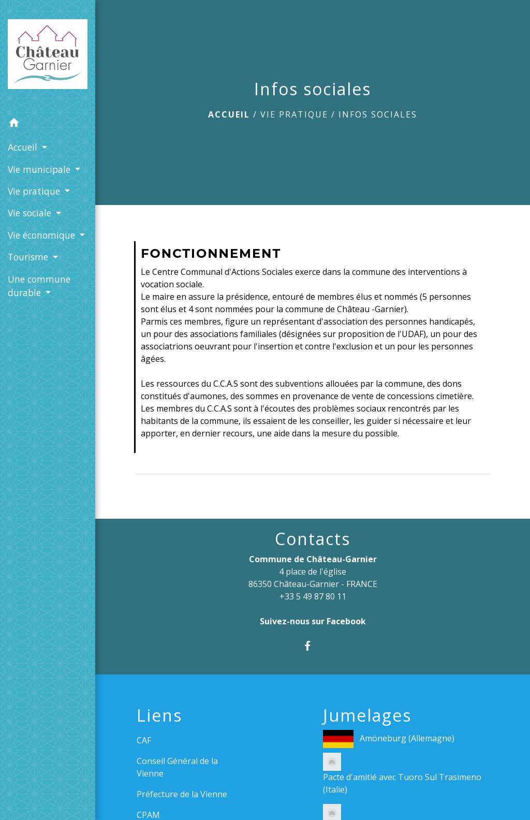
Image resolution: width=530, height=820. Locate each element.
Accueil (229, 114)
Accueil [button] (24, 147)
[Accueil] (47, 56)
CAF (144, 740)
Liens (159, 715)
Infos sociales (377, 114)
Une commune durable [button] (39, 286)
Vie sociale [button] (31, 213)
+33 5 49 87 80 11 (312, 596)
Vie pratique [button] (35, 191)
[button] (47, 124)
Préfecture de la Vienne (182, 794)
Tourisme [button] (29, 257)
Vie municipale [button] (40, 169)
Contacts (312, 539)
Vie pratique (294, 114)
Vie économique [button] (43, 235)
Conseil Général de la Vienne (177, 767)
